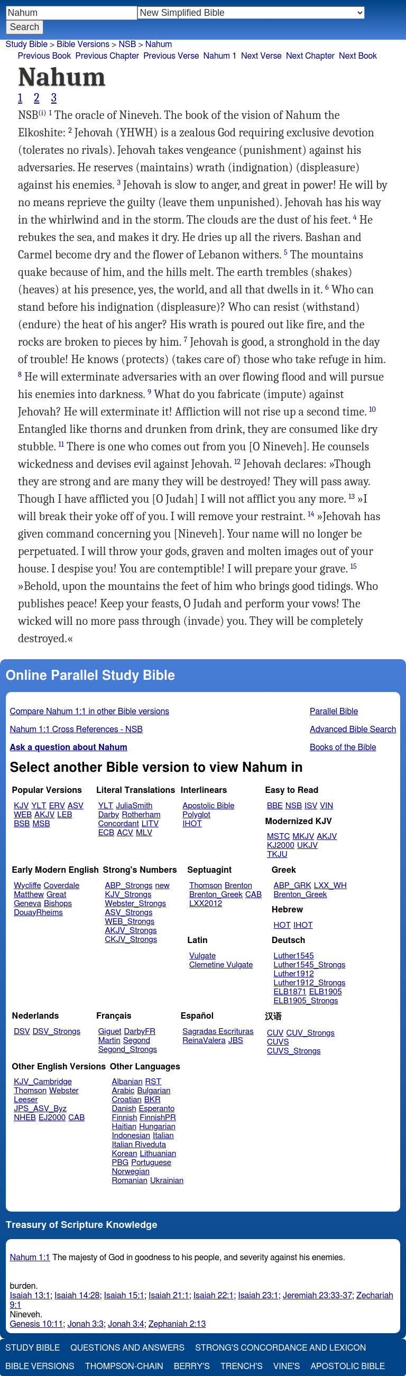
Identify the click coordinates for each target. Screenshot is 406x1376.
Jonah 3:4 (126, 1324)
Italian (163, 1136)
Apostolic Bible (347, 1366)
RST (153, 1082)
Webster (64, 1091)
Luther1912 (294, 974)
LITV (150, 824)
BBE (275, 806)
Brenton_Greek (216, 895)
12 (237, 461)
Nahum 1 (220, 56)
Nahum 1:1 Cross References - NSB (76, 729)
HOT (282, 925)
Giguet (110, 1032)
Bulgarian (153, 1091)
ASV (76, 806)
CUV (275, 1033)
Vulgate (202, 956)
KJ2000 (280, 845)
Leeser (26, 1100)
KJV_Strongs (128, 895)
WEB (23, 815)
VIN (326, 806)
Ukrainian (166, 1181)
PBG (120, 1163)
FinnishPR (158, 1118)
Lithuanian (158, 1154)
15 (353, 566)
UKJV (307, 845)
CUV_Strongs (310, 1033)
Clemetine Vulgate (221, 965)
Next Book (358, 56)
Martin (109, 1041)
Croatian (127, 1100)
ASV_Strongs (128, 913)
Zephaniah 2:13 (177, 1324)
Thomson (205, 886)
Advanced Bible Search (353, 729)
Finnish (124, 1118)
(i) (42, 112)
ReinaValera (203, 1041)
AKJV (44, 815)
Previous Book (44, 56)
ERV (57, 806)
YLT (38, 806)
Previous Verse (171, 56)
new (162, 886)
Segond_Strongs (127, 1050)
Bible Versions (83, 44)
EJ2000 (52, 1118)
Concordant (118, 824)
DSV (22, 1032)
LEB (64, 815)
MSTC (278, 837)
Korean (124, 1154)
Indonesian (131, 1136)
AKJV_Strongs (130, 931)
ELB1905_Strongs (306, 1001)
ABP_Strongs (128, 886)
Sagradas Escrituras (217, 1032)
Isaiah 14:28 (76, 1295)
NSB (127, 44)
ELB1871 (290, 992)
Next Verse (261, 56)
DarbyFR (140, 1032)
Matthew (29, 895)
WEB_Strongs (129, 922)
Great (56, 895)
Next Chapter (310, 56)
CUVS (278, 1042)
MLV (144, 833)
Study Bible (27, 44)
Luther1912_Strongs (310, 983)
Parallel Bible (334, 711)
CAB (253, 895)
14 (311, 514)
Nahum (158, 44)
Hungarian (157, 1127)
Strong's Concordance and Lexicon (280, 1348)
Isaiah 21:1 (169, 1295)
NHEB (25, 1118)
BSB (22, 824)
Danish (124, 1109)
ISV (310, 806)
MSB (41, 824)
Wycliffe (27, 886)
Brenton (238, 886)
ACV (125, 833)
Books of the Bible (343, 747)
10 (372, 409)
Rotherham (141, 815)
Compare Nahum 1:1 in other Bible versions (90, 711)
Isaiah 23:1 (258, 1295)
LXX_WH (330, 886)
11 (60, 444)
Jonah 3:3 (85, 1324)
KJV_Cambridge (43, 1082)
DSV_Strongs (57, 1032)
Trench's (241, 1366)
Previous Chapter (107, 56)
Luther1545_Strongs (310, 965)
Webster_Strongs (135, 904)
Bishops (58, 904)
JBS (235, 1041)
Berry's (192, 1366)
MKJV (303, 837)
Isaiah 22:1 (213, 1295)
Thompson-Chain (124, 1366)
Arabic (123, 1091)
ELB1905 (325, 992)
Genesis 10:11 (36, 1324)
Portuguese (151, 1163)
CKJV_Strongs (131, 940)
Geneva (27, 904)
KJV (21, 806)
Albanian (127, 1082)
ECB (106, 833)
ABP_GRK (292, 886)
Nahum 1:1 (30, 1257)
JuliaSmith (134, 806)
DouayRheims (38, 913)
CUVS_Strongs (294, 1051)
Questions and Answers (127, 1348)
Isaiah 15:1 (124, 1295)
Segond (136, 1041)
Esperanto (157, 1109)
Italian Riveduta (139, 1145)
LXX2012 (205, 904)
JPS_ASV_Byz (40, 1109)
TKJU (277, 854)
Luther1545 (294, 956)
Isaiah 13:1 (30, 1295)
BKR (152, 1100)
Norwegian (131, 1172)
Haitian (124, 1127)
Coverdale (62, 886)
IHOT (192, 824)
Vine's (286, 1366)
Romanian (129, 1181)
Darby (108, 815)
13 (351, 496)
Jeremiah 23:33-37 (317, 1295)
